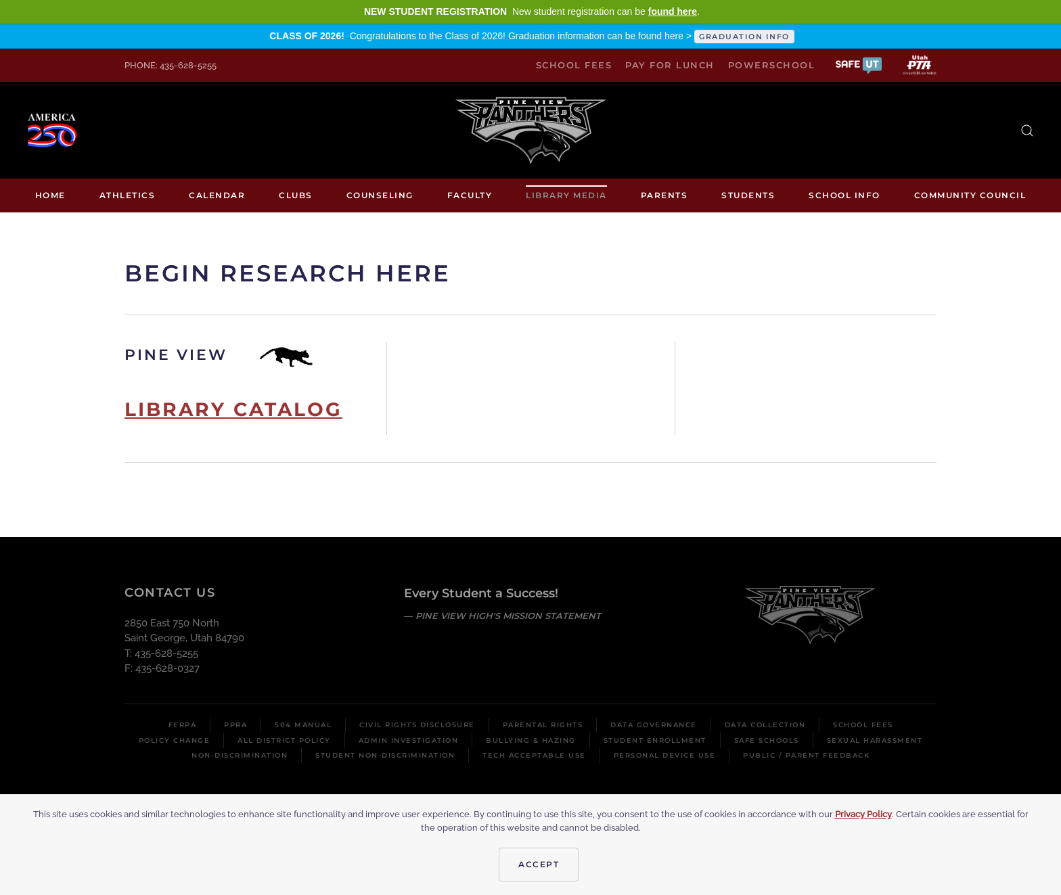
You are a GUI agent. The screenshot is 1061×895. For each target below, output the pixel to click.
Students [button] (748, 195)
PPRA (235, 724)
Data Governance (653, 724)
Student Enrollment (655, 740)
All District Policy (284, 740)
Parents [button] (664, 195)
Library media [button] (566, 195)
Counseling (379, 195)
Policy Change (174, 740)
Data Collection (765, 724)
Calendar (217, 195)
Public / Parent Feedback (806, 755)
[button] (858, 65)
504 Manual (303, 724)
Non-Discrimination (239, 755)
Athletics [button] (127, 195)
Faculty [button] (470, 195)
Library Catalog (233, 409)
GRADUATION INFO (744, 36)
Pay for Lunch (670, 65)
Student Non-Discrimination (385, 755)
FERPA (182, 724)
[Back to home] (530, 130)
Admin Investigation (409, 740)
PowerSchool (771, 65)
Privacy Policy (863, 814)
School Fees (574, 65)
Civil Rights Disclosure (417, 724)
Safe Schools (766, 740)
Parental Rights (543, 724)
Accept (538, 864)
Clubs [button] (296, 195)
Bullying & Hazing (531, 740)
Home (50, 195)
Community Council (970, 195)
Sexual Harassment (875, 740)
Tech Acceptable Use (534, 755)
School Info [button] (844, 195)
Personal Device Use (665, 755)
